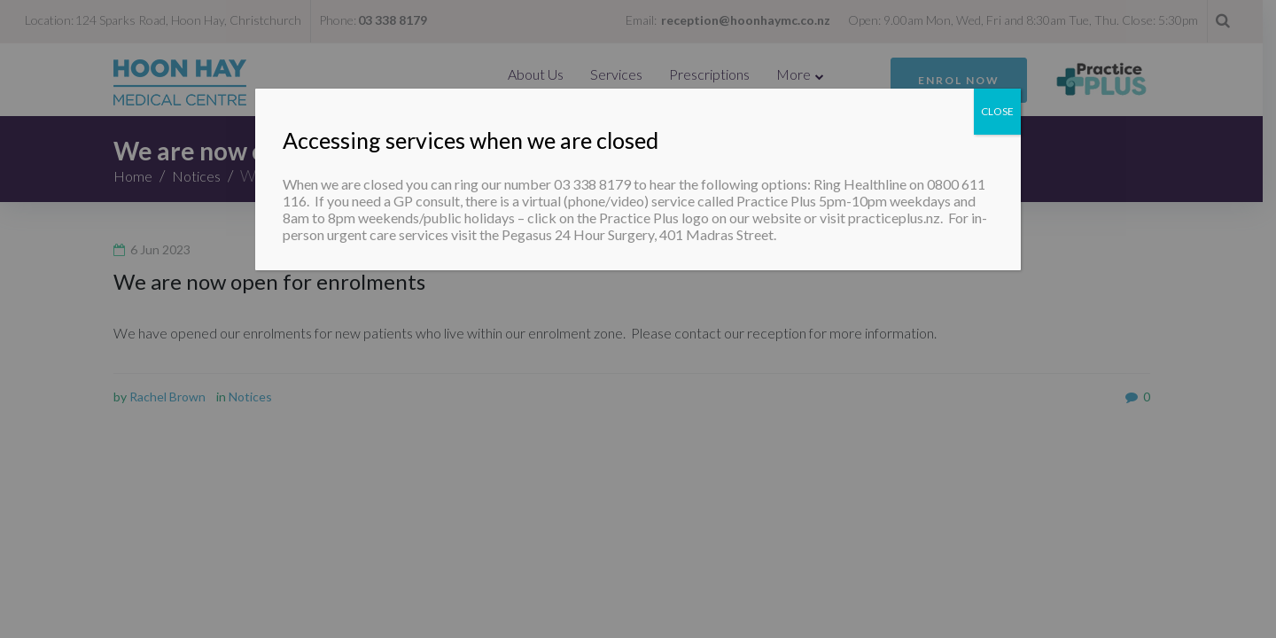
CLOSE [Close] (997, 111)
